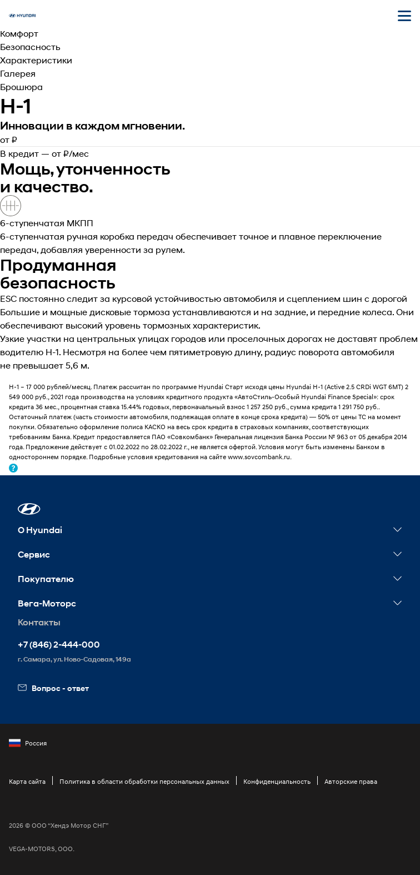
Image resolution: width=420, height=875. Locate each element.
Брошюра (21, 86)
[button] (29, 509)
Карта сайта (27, 781)
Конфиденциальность (277, 781)
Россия (28, 743)
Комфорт (19, 33)
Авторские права (350, 781)
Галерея (18, 73)
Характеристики (36, 59)
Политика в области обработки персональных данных (144, 781)
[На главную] (22, 15)
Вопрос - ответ (53, 688)
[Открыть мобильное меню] (404, 15)
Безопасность (30, 46)
